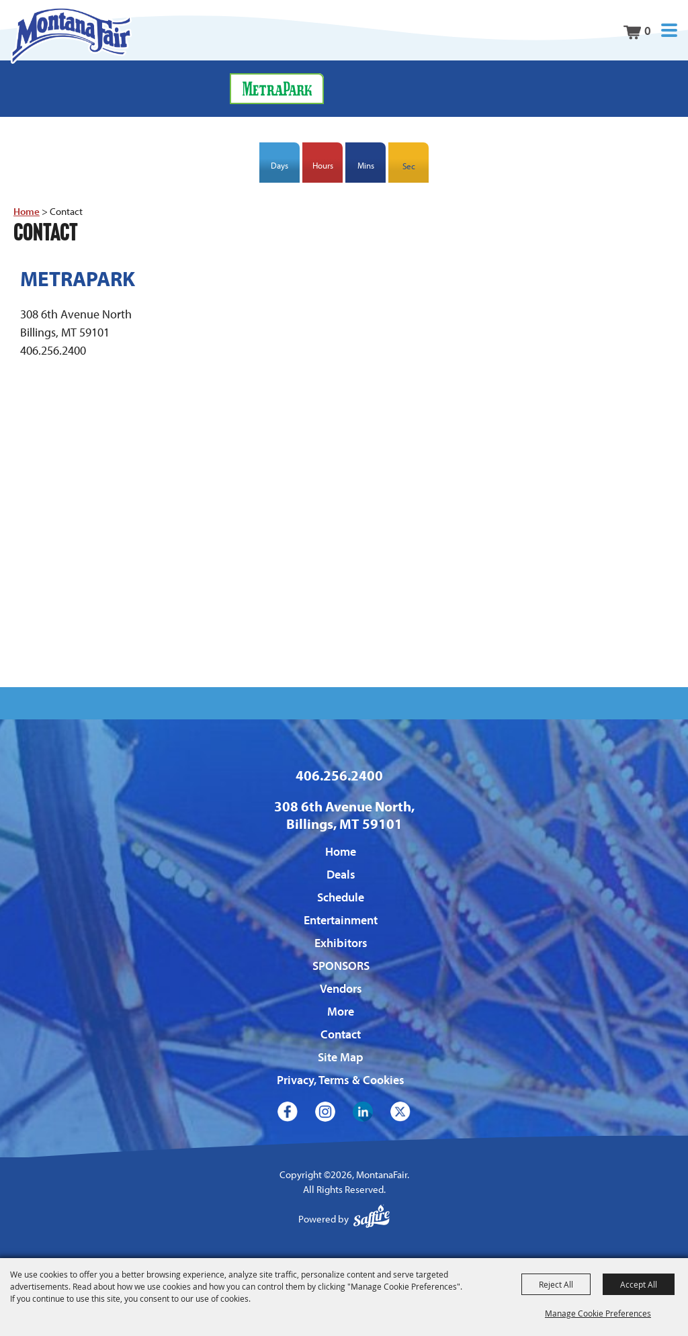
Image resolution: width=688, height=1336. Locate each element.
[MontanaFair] (71, 35)
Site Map (340, 1057)
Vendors (341, 988)
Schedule (340, 897)
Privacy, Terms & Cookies (340, 1079)
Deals (341, 874)
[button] (669, 31)
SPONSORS (341, 965)
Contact (340, 1034)
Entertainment (341, 920)
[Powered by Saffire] (371, 1219)
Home (26, 211)
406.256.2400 (339, 775)
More (340, 1011)
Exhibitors (341, 942)
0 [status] (647, 30)
